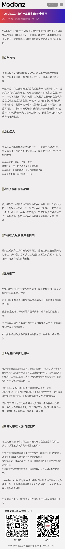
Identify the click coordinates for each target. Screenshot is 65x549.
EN (54, 4)
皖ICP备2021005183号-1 (46, 545)
